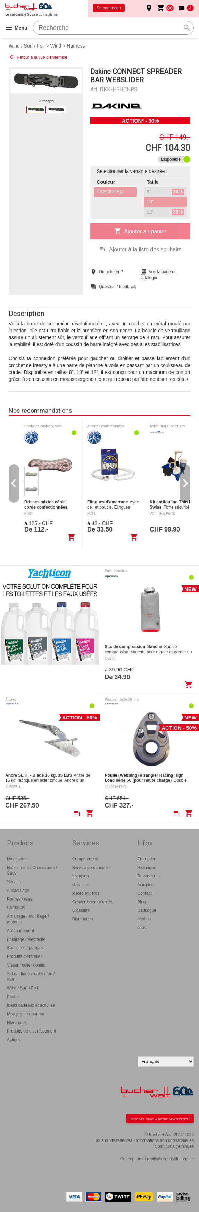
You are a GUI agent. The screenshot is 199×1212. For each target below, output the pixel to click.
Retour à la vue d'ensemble (38, 56)
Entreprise (146, 858)
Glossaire (81, 910)
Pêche (13, 996)
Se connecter (109, 8)
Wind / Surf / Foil (26, 46)
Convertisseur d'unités (92, 902)
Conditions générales (174, 1146)
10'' (150, 201)
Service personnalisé (91, 867)
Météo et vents (86, 893)
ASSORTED (110, 191)
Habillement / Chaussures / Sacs (32, 870)
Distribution (82, 919)
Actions (13, 1039)
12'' (165, 212)
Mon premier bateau (25, 1014)
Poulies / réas (19, 899)
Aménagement (20, 930)
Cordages (16, 907)
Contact (144, 893)
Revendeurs (148, 876)
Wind (55, 46)
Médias (144, 919)
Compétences (85, 858)
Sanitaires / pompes (25, 947)
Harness (76, 46)
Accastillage (18, 890)
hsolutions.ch (181, 1158)
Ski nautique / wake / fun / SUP (31, 976)
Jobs (141, 927)
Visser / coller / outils (26, 965)
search (187, 28)
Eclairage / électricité (26, 939)
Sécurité (14, 881)
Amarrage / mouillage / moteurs (28, 919)
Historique (146, 867)
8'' (165, 192)
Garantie (80, 884)
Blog (141, 902)
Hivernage (16, 1022)
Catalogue (146, 910)
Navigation (17, 858)
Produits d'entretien (25, 956)
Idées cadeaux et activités (31, 1005)
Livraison (80, 876)
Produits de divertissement (31, 1031)
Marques (145, 884)
